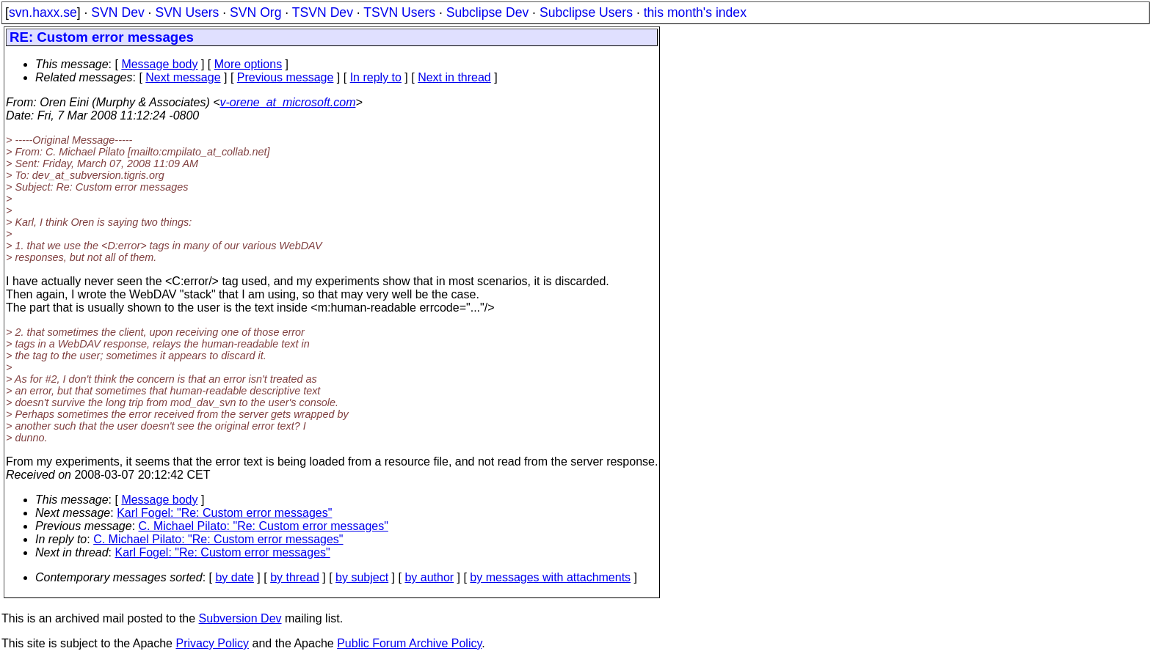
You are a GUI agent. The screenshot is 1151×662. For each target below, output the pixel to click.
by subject (361, 577)
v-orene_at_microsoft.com (288, 102)
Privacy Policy (212, 643)
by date (234, 577)
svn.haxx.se (43, 12)
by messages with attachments (550, 577)
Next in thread (454, 77)
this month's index (695, 12)
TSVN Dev (322, 12)
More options (248, 64)
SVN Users (187, 12)
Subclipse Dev (487, 12)
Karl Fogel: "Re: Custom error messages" (224, 513)
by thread (294, 577)
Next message (182, 77)
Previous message (285, 77)
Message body (159, 64)
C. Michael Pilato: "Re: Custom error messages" (263, 526)
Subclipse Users (586, 12)
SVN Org (255, 12)
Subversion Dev (240, 618)
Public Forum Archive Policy (409, 643)
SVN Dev (117, 12)
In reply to (376, 77)
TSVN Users (399, 12)
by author (429, 577)
